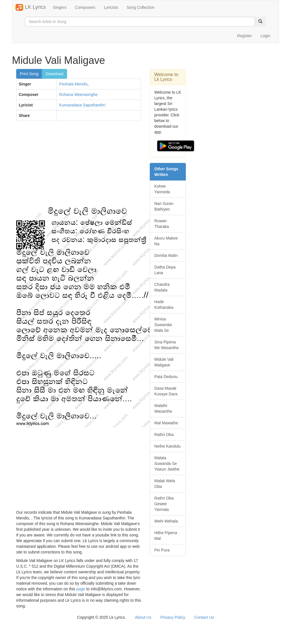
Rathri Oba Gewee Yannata (164, 504)
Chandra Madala (162, 287)
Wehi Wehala (166, 521)
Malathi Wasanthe (163, 408)
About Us (143, 617)
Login (265, 35)
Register (244, 35)
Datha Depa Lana (165, 270)
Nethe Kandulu (167, 446)
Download (54, 74)
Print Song (29, 74)
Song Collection (140, 7)
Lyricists (111, 7)
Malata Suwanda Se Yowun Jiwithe (166, 463)
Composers (85, 7)
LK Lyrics (30, 7)
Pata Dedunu (166, 376)
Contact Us (204, 617)
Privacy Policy (172, 617)
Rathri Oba (164, 434)
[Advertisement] (78, 166)
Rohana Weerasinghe (78, 94)
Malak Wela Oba (164, 484)
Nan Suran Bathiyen (163, 206)
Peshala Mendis (73, 84)
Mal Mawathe (166, 423)
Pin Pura (162, 550)
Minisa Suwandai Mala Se (163, 325)
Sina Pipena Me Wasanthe (166, 345)
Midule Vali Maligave (163, 362)
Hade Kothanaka (163, 304)
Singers (59, 7)
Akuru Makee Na (166, 241)
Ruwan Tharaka (161, 224)
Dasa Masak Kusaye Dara (165, 391)
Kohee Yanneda (162, 189)
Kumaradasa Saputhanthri (82, 105)
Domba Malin (166, 255)
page (80, 589)
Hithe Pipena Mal (165, 535)
